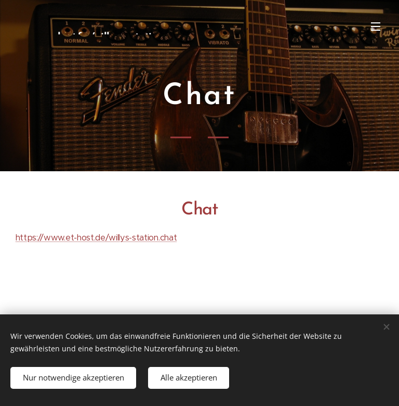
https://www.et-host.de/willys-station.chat (96, 237)
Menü (375, 26)
